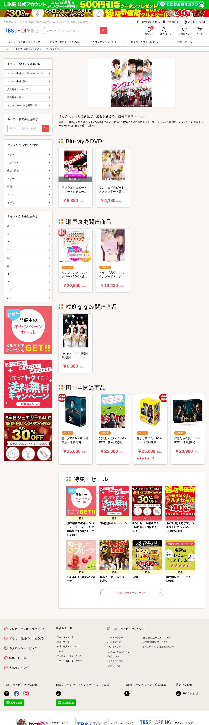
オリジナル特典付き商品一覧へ (28, 105)
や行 (28, 282)
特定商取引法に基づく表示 (155, 642)
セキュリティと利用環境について (158, 647)
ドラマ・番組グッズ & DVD (26, 638)
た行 (28, 250)
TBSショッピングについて (128, 628)
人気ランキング (19, 667)
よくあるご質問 (194, 22)
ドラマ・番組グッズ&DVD (69, 661)
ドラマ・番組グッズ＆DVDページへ (28, 73)
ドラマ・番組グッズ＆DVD (64, 41)
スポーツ (28, 178)
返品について (114, 656)
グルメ (60, 651)
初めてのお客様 (115, 637)
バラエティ (28, 162)
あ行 (28, 226)
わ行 (28, 298)
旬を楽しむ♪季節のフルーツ (81, 579)
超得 (135, 577)
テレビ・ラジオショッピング (24, 41)
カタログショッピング (104, 41)
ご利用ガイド (171, 22)
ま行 (28, 274)
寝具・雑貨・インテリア (68, 646)
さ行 (28, 242)
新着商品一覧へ (28, 97)
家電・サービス (64, 642)
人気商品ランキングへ (28, 89)
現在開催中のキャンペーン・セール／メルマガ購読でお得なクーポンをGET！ (80, 529)
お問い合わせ (114, 666)
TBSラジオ (185, 693)
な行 (28, 258)
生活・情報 (28, 170)
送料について (114, 647)
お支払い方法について (118, 651)
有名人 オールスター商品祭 (113, 579)
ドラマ (28, 154)
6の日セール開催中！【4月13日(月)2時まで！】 (145, 527)
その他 (28, 202)
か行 (28, 234)
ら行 (28, 290)
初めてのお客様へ (148, 22)
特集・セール (184, 41)
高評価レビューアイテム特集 (179, 579)
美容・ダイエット (65, 637)
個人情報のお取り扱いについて (157, 637)
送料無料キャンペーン (113, 523)
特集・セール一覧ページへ (139, 592)
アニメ (28, 194)
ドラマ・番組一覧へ (28, 81)
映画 (28, 186)
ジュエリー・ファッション (69, 656)
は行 (28, 266)
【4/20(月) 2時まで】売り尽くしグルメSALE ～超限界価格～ (180, 527)
